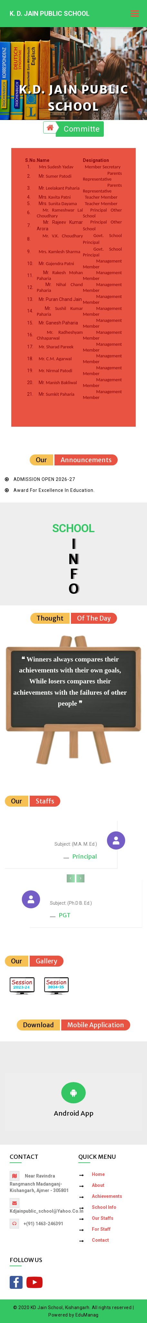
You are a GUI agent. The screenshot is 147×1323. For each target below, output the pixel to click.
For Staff (101, 1229)
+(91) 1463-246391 (43, 1223)
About (98, 1185)
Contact (100, 1240)
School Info (104, 1207)
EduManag (87, 1315)
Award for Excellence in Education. (54, 490)
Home (98, 1174)
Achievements (107, 1196)
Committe (82, 129)
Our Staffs (102, 1218)
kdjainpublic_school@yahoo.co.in (46, 1211)
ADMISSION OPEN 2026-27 (44, 479)
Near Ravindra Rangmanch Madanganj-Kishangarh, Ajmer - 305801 (39, 1183)
